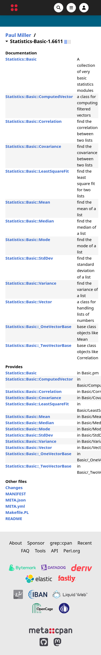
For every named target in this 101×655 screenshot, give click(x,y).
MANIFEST (15, 493)
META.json (15, 500)
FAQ (25, 551)
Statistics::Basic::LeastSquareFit (37, 171)
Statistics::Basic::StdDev (29, 258)
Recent (85, 543)
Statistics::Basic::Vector (28, 301)
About (15, 543)
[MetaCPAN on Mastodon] (62, 642)
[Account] (84, 7)
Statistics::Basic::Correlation (33, 121)
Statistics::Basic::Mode (27, 239)
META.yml (15, 506)
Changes (14, 487)
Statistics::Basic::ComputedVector (39, 96)
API (54, 551)
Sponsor (35, 543)
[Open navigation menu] (71, 7)
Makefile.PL (17, 512)
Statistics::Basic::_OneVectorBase (38, 326)
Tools (40, 551)
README (13, 518)
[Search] (58, 7)
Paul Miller (18, 35)
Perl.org (72, 551)
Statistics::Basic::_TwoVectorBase (38, 345)
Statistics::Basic (21, 59)
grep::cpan (61, 543)
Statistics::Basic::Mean (27, 202)
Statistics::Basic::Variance (30, 283)
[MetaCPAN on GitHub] (44, 642)
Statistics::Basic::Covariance (33, 146)
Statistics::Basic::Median (29, 221)
